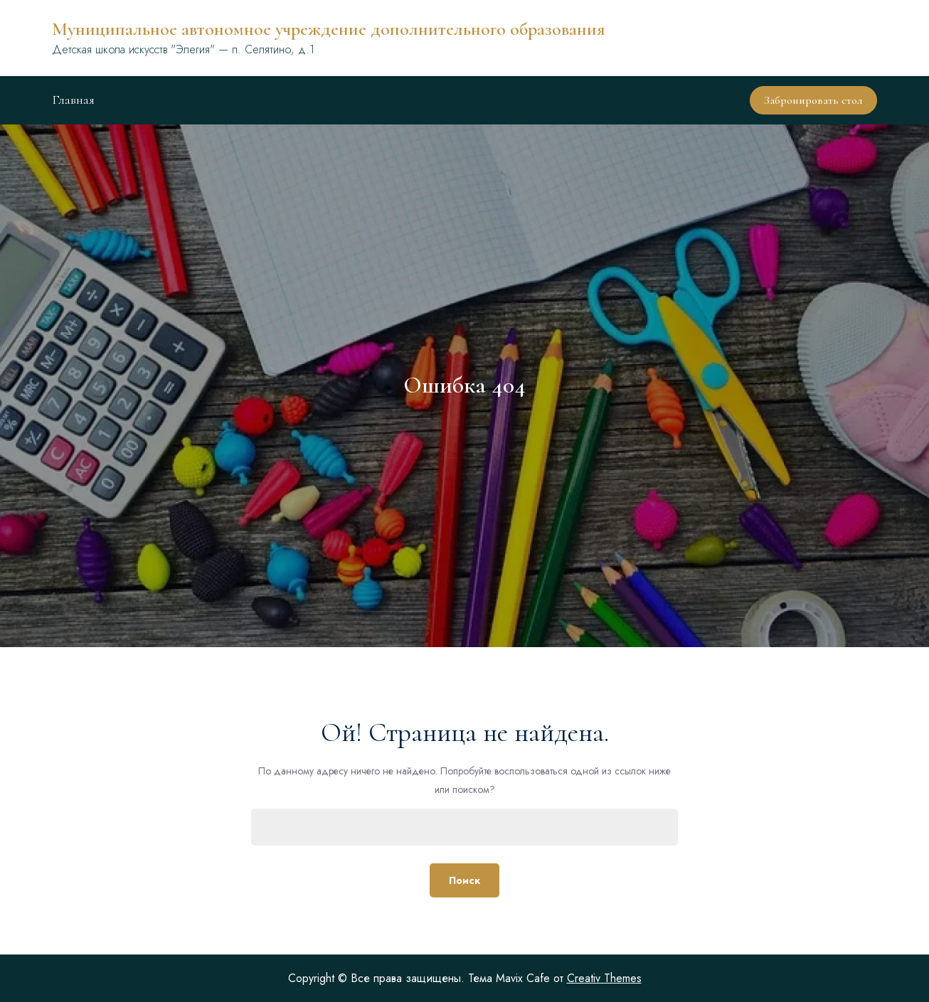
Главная (73, 99)
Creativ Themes (604, 978)
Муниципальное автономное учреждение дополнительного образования (328, 29)
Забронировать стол (813, 100)
